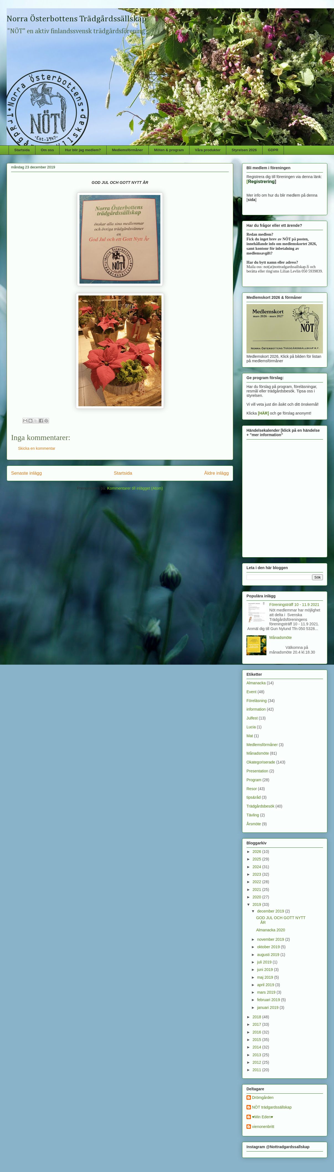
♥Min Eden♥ (262, 1117)
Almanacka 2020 (270, 930)
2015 (257, 1039)
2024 (257, 867)
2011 (257, 1070)
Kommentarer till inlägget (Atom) (135, 488)
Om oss (47, 150)
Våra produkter (207, 150)
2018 (257, 1017)
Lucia (251, 727)
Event (251, 692)
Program (253, 780)
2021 (257, 889)
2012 (257, 1062)
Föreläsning (256, 700)
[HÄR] (263, 413)
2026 (257, 851)
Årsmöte (253, 824)
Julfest (252, 718)
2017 (257, 1024)
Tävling (252, 815)
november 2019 (271, 939)
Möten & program (169, 150)
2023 (257, 874)
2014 (257, 1047)
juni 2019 (265, 969)
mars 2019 (266, 992)
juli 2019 (265, 962)
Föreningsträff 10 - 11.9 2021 (294, 604)
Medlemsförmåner (127, 150)
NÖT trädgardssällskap (272, 1107)
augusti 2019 (268, 954)
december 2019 (271, 911)
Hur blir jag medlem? (83, 150)
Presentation (257, 771)
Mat (249, 736)
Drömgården (263, 1097)
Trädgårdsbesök (260, 806)
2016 (257, 1032)
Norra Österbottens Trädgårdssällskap (77, 19)
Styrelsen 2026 (244, 150)
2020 (257, 897)
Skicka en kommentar (36, 448)
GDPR (273, 150)
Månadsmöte (280, 637)
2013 (257, 1055)
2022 (257, 882)
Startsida (22, 150)
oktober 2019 (269, 947)
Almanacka (256, 683)
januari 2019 (268, 1007)
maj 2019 (265, 977)
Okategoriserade (260, 762)
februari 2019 (269, 1000)
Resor (251, 789)
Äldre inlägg (216, 473)
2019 (257, 904)
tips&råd (253, 797)
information (256, 709)
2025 (257, 859)
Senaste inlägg (26, 473)
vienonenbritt (263, 1126)
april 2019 (266, 985)
